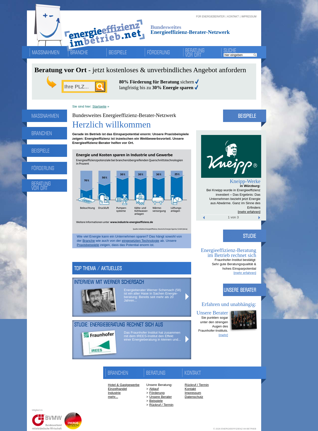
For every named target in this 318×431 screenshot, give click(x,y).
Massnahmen (45, 52)
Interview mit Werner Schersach (109, 282)
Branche (79, 52)
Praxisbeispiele (88, 245)
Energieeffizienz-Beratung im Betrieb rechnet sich (228, 252)
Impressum (193, 393)
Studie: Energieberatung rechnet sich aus (118, 324)
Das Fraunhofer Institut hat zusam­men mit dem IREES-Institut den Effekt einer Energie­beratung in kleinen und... (152, 336)
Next (245, 156)
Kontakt (190, 389)
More (187, 296)
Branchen (41, 133)
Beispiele (118, 52)
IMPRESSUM (248, 16)
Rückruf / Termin (161, 405)
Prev (218, 156)
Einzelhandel (117, 389)
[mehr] (223, 335)
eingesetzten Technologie (140, 241)
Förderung (158, 52)
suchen (100, 87)
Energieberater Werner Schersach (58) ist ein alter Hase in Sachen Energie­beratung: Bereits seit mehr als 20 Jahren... (152, 295)
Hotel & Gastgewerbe (124, 385)
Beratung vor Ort (195, 52)
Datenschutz (194, 397)
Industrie (114, 393)
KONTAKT (233, 16)
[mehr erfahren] (249, 212)
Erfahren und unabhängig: (229, 304)
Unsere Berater (160, 397)
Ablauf (154, 389)
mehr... (113, 397)
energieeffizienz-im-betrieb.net (87, 24)
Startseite (99, 106)
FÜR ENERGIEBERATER (210, 16)
